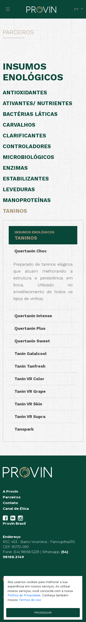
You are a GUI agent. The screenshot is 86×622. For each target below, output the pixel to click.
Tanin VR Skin (28, 403)
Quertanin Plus (29, 328)
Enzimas (15, 168)
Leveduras (19, 189)
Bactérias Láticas (30, 114)
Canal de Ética (16, 508)
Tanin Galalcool (30, 353)
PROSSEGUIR (43, 612)
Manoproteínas (27, 200)
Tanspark (24, 429)
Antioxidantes (25, 93)
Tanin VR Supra (29, 416)
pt (77, 9)
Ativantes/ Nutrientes (37, 103)
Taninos (15, 211)
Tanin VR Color (29, 378)
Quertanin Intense (33, 315)
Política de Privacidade (24, 595)
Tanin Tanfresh (29, 366)
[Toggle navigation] (8, 9)
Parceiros (12, 497)
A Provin (10, 491)
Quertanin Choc (30, 250)
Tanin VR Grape (30, 391)
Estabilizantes (26, 179)
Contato (10, 503)
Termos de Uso (30, 600)
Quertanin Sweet (32, 340)
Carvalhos (19, 125)
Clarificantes (24, 136)
